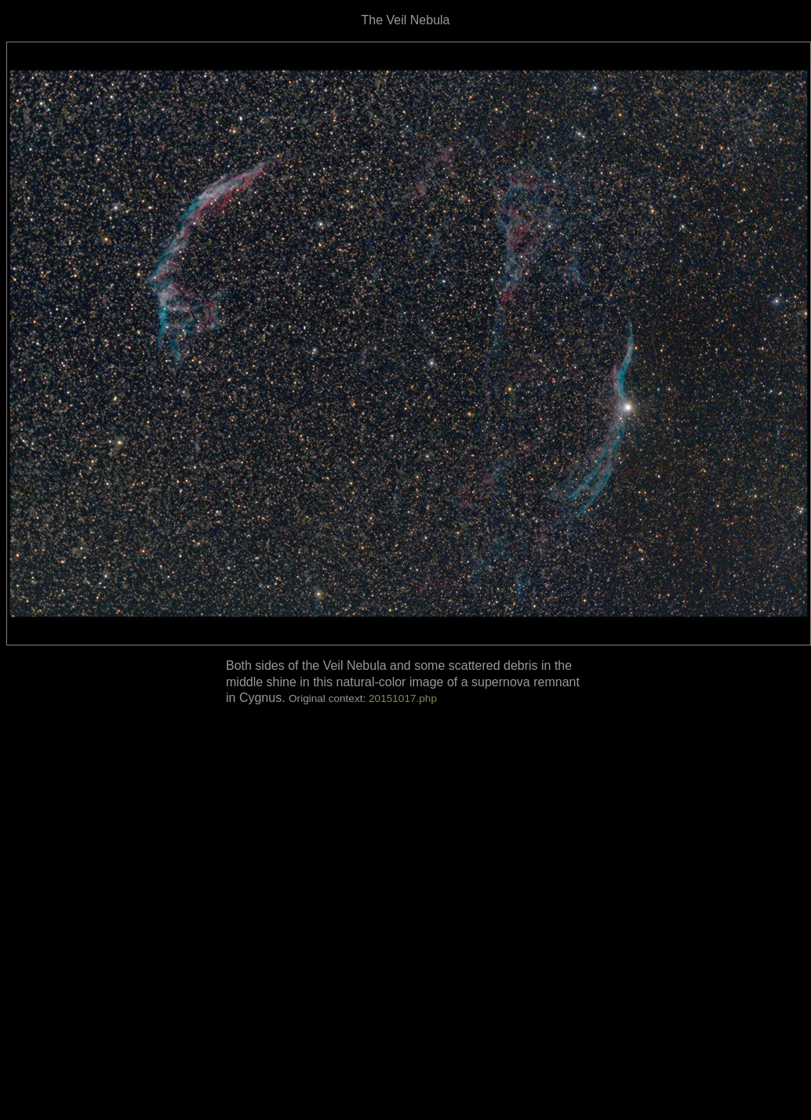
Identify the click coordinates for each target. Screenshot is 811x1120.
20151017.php (403, 698)
